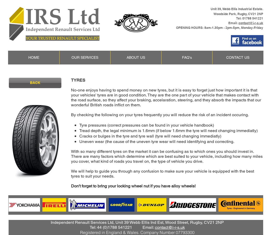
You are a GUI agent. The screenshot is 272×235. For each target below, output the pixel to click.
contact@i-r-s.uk (250, 23)
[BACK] (35, 83)
